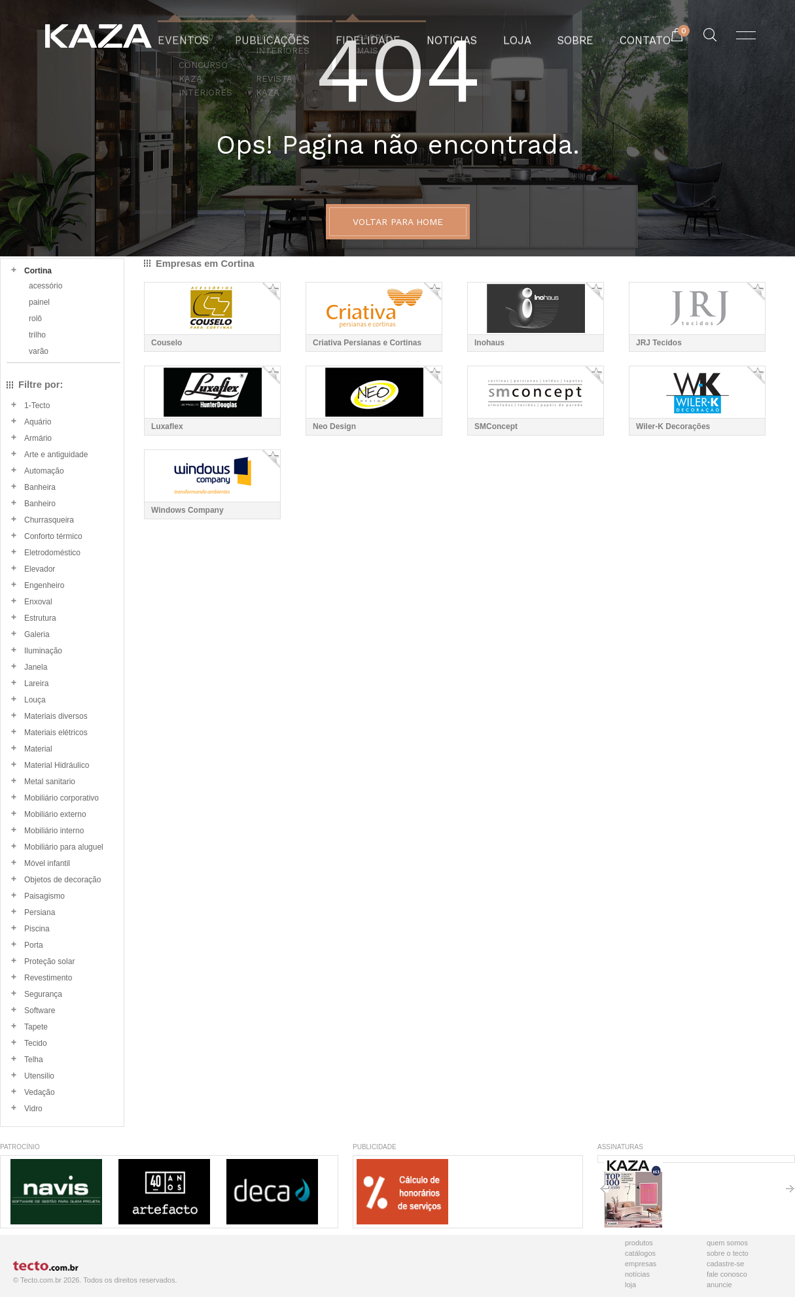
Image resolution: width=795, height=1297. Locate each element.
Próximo (790, 1193)
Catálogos (640, 1253)
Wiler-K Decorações (673, 426)
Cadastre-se (725, 1264)
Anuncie (719, 1284)
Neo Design (334, 426)
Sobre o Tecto (728, 1253)
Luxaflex (167, 426)
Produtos (639, 1243)
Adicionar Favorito (271, 291)
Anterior (604, 1193)
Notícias (637, 1274)
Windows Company (187, 510)
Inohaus (489, 342)
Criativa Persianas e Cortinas (367, 342)
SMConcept (496, 426)
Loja (630, 1284)
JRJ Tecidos (659, 342)
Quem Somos (727, 1243)
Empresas (640, 1264)
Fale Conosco (727, 1274)
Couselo (166, 342)
